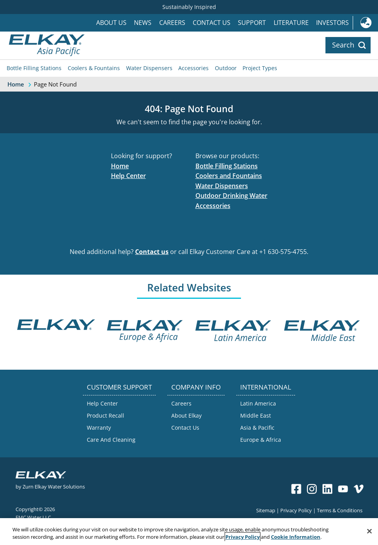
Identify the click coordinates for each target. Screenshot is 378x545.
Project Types (260, 68)
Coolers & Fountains (94, 68)
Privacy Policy (296, 510)
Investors (332, 22)
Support (252, 22)
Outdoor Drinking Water (231, 195)
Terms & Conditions (339, 510)
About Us (111, 22)
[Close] (369, 531)
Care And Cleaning (111, 440)
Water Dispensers (149, 68)
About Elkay (186, 415)
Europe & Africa (260, 440)
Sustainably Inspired (189, 7)
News (142, 22)
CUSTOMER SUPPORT (119, 387)
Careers (172, 22)
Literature (291, 22)
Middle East (255, 415)
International (365, 23)
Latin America (258, 403)
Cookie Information (295, 537)
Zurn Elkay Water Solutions (54, 486)
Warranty (99, 427)
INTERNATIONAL (265, 387)
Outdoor (226, 68)
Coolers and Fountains (228, 175)
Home (120, 166)
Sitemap (265, 510)
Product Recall (105, 415)
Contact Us (211, 22)
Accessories (193, 68)
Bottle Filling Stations (34, 68)
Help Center (128, 175)
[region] (189, 531)
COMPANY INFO (196, 387)
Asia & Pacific (257, 427)
